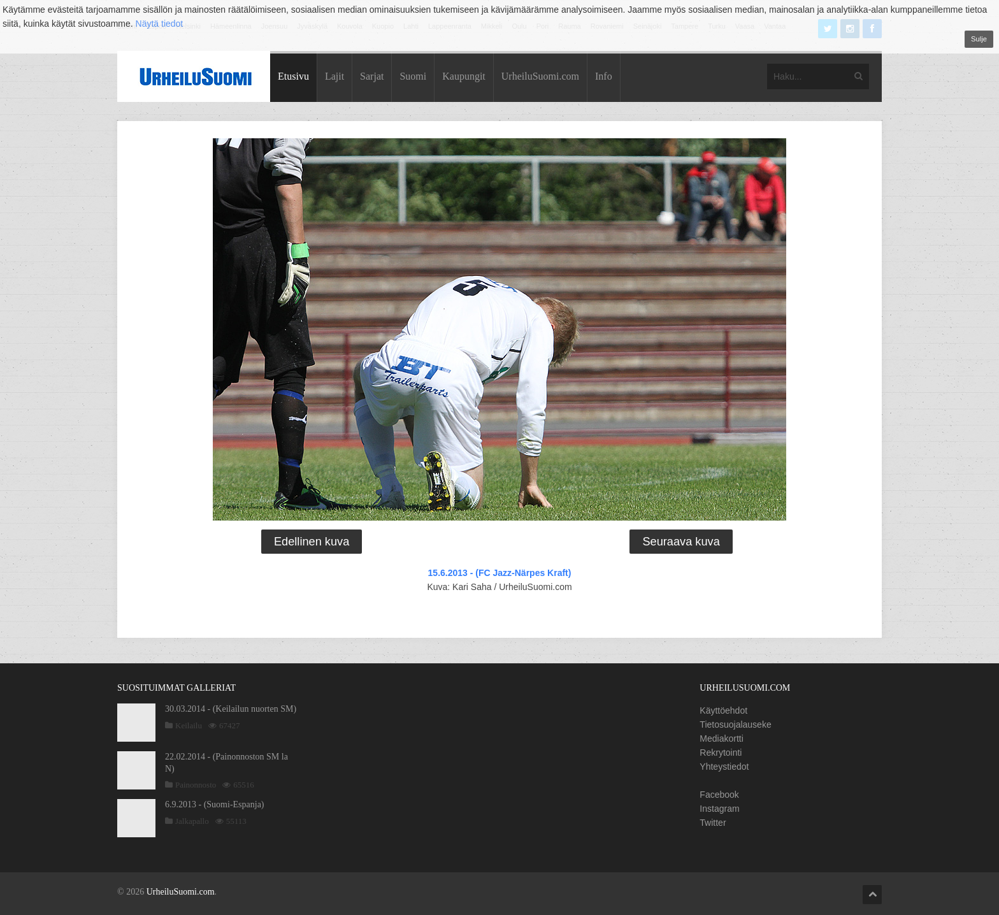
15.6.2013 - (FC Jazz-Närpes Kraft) (499, 573)
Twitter (713, 823)
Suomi (412, 76)
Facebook (719, 794)
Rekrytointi (721, 752)
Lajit (334, 76)
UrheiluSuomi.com (540, 76)
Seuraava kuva (680, 541)
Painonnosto (195, 784)
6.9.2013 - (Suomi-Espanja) (214, 804)
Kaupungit (463, 76)
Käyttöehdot (723, 710)
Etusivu (293, 76)
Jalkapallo (192, 821)
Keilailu (188, 725)
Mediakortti (721, 738)
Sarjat (372, 76)
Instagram (719, 808)
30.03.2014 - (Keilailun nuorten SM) (230, 709)
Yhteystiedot (724, 766)
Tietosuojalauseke (735, 724)
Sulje (979, 39)
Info (603, 76)
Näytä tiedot (159, 23)
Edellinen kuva (311, 541)
